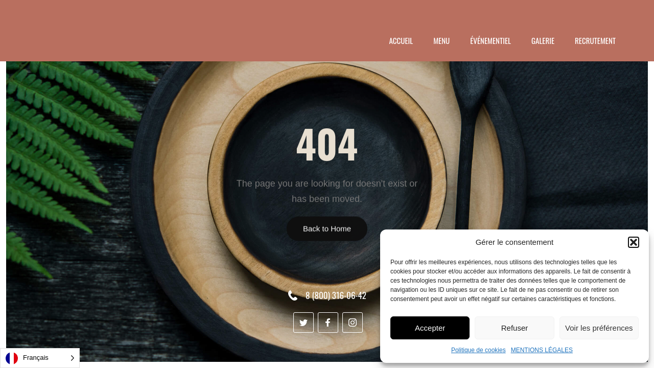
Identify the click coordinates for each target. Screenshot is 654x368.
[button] (633, 242)
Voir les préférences (599, 328)
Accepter (430, 328)
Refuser (514, 328)
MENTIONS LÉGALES (542, 350)
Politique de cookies (478, 350)
